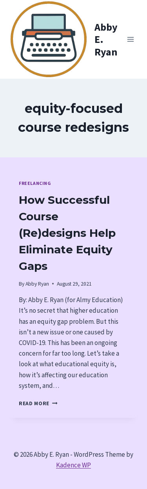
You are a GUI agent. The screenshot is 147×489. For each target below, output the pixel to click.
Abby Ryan (37, 283)
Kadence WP (73, 465)
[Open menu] (130, 39)
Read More (38, 403)
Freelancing (35, 183)
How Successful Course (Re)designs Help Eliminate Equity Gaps (67, 233)
